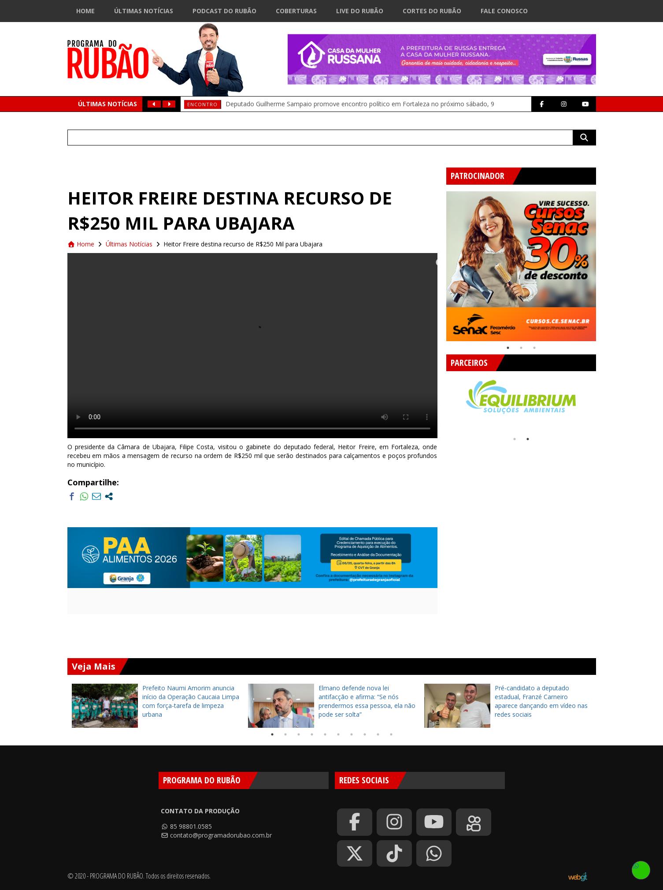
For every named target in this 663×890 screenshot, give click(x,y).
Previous (439, 262)
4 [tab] (311, 734)
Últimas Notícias (143, 11)
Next (602, 262)
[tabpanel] (521, 266)
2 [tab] (521, 347)
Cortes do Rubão (432, 11)
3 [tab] (534, 347)
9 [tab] (378, 734)
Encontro (202, 104)
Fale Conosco (504, 11)
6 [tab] (338, 734)
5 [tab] (325, 734)
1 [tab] (508, 347)
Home (85, 11)
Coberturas (296, 11)
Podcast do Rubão (224, 11)
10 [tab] (391, 734)
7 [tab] (351, 734)
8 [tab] (364, 734)
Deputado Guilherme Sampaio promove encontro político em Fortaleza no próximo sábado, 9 (360, 104)
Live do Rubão (359, 11)
